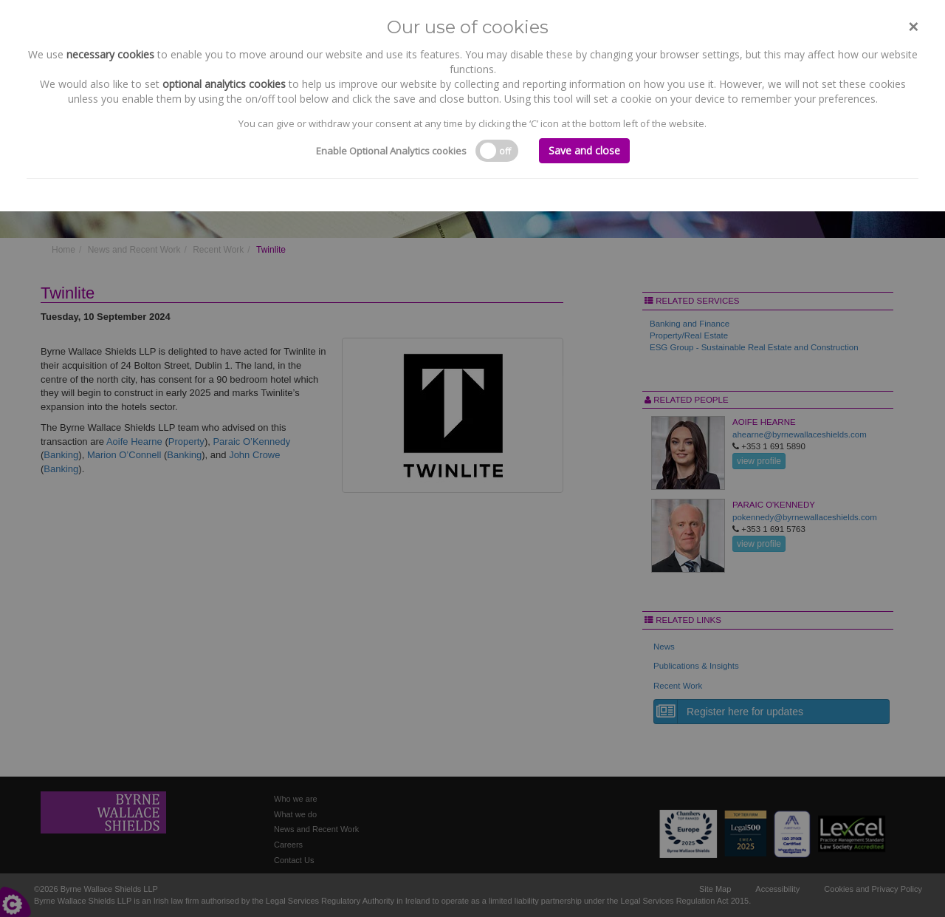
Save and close (584, 150)
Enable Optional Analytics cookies (391, 150)
